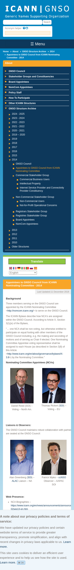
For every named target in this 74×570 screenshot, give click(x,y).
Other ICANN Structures (22, 103)
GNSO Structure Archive (34, 51)
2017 (14, 147)
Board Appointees (19, 81)
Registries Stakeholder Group (31, 215)
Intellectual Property (30, 183)
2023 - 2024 (18, 118)
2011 (14, 238)
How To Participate (19, 98)
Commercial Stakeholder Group (32, 175)
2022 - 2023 (18, 122)
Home (6, 51)
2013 (14, 230)
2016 (14, 151)
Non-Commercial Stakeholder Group (35, 197)
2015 (14, 155)
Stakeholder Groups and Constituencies (31, 76)
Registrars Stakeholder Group (31, 211)
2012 (14, 234)
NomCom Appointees (21, 87)
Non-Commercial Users (32, 201)
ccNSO (62, 477)
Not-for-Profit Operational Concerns (38, 205)
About (15, 51)
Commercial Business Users (35, 179)
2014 (52, 51)
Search (47, 22)
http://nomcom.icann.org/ (20, 310)
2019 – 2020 (18, 134)
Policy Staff (15, 92)
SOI (61, 405)
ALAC (15, 481)
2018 (14, 143)
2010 (14, 242)
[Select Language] (23, 273)
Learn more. (8, 562)
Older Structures (20, 246)
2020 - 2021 (18, 130)
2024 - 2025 (18, 114)
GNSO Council (17, 71)
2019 (14, 138)
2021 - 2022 (18, 126)
